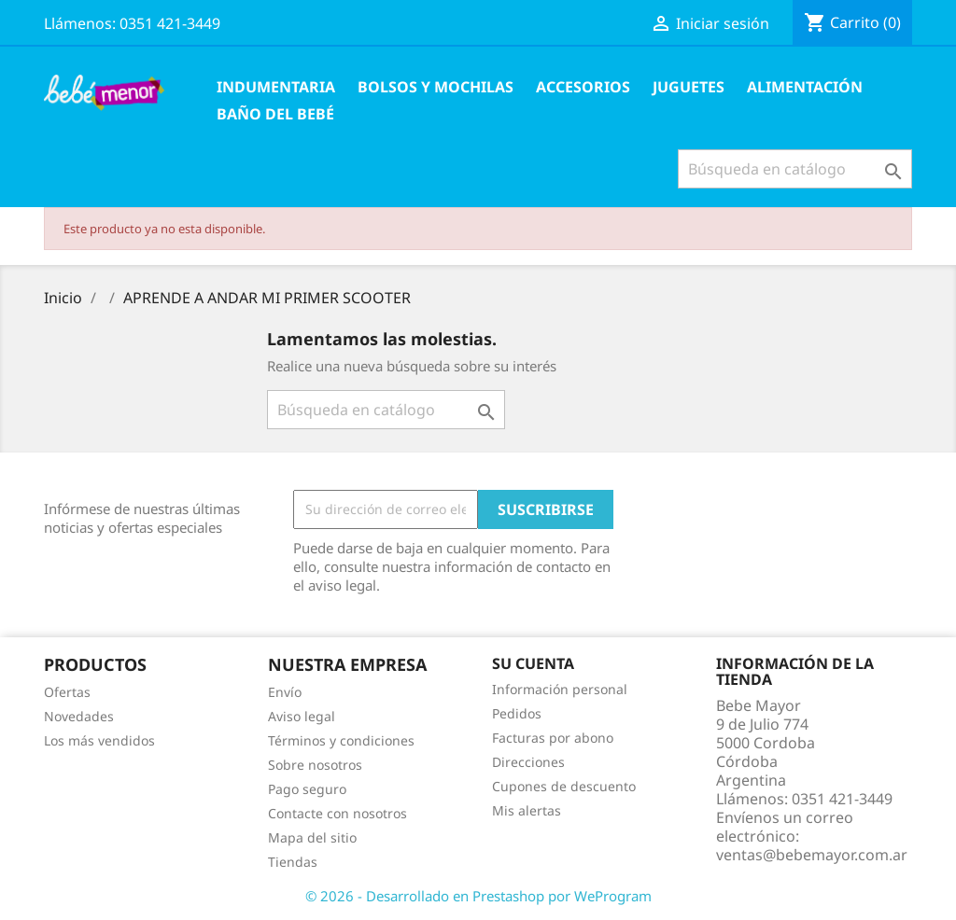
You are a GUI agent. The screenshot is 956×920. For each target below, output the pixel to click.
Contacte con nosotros (337, 813)
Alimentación (805, 87)
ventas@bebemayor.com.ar (811, 854)
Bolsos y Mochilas (435, 87)
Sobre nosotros (315, 765)
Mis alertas (526, 810)
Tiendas (292, 862)
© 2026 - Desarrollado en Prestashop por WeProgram (478, 895)
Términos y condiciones (341, 740)
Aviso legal (301, 716)
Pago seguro (307, 789)
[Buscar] (795, 168)
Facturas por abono (552, 737)
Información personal (559, 689)
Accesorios (583, 87)
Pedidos (516, 713)
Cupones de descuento (564, 786)
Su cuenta (533, 663)
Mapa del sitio (312, 837)
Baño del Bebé (275, 114)
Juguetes (688, 87)
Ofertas (67, 692)
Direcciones (528, 762)
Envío (285, 692)
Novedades (79, 716)
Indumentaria (276, 87)
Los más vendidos (99, 740)
